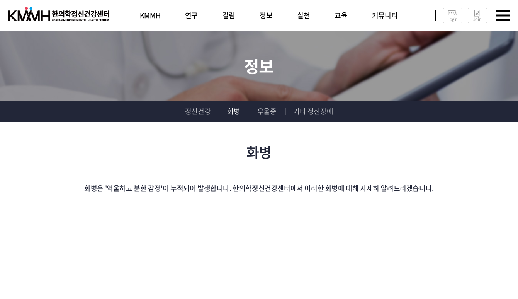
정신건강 (198, 111)
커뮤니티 (384, 15)
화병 (234, 111)
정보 (266, 15)
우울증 (267, 111)
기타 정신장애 (313, 111)
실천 (303, 15)
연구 (191, 15)
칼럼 (228, 15)
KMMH (150, 15)
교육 (341, 15)
